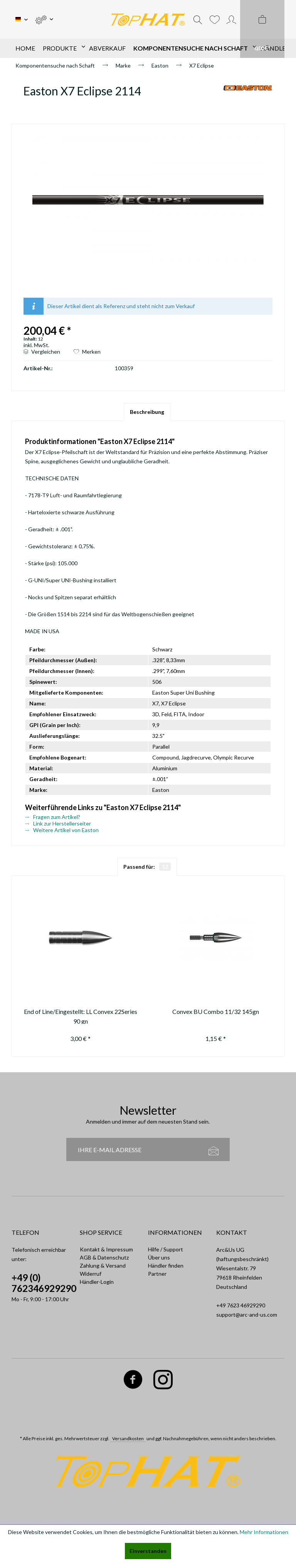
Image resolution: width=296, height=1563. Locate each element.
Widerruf (90, 1273)
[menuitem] (44, 19)
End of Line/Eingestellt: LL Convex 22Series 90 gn (80, 1016)
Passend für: (147, 866)
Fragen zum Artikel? (52, 817)
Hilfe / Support (165, 1249)
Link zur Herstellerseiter (58, 823)
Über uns (159, 1257)
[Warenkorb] (262, 29)
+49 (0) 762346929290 (44, 1283)
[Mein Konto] (231, 19)
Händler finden (165, 1265)
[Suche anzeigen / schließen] (198, 19)
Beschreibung (147, 412)
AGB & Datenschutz (104, 1257)
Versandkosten (128, 1438)
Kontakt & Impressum (106, 1249)
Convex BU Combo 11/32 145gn (215, 1011)
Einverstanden (148, 1551)
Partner (157, 1273)
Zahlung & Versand (103, 1265)
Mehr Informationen (264, 1532)
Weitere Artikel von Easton (62, 830)
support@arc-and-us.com (246, 1314)
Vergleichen (42, 351)
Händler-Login (97, 1281)
